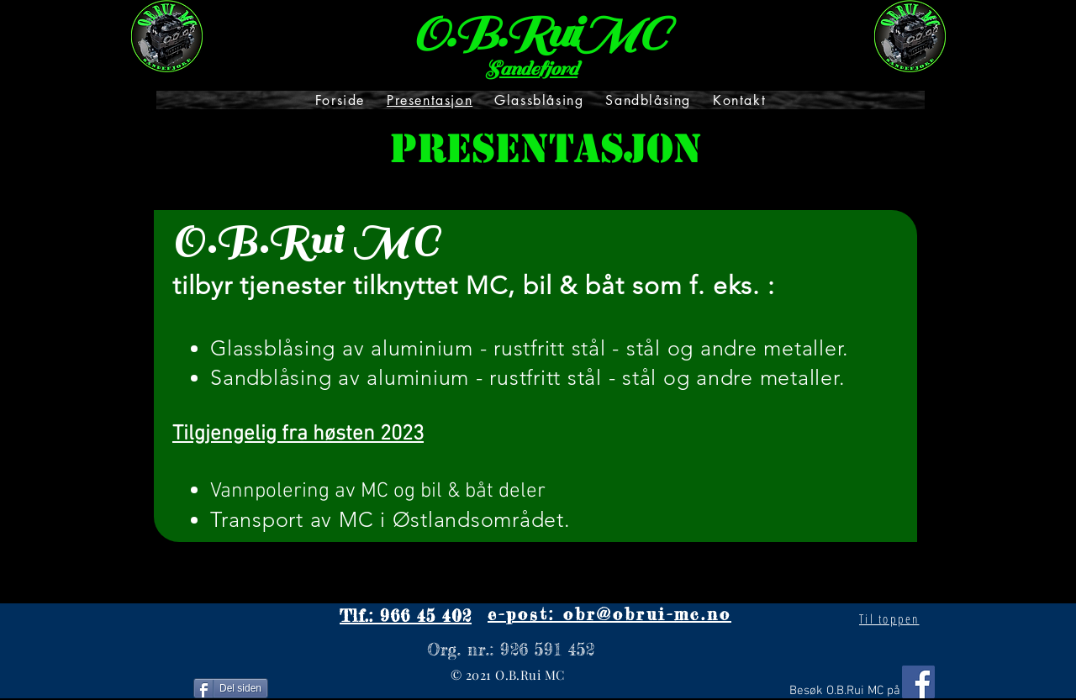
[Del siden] (230, 688)
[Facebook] (918, 682)
